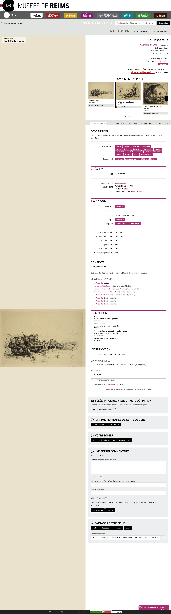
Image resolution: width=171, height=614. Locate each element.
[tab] (125, 116)
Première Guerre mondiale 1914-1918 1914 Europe (135, 159)
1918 (141, 191)
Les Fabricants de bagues (125, 102)
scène (118, 146)
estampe (163, 64)
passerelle (148, 149)
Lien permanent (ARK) (98, 533)
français (136, 146)
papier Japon (121, 223)
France (126, 189)
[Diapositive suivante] (166, 98)
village (118, 155)
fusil (135, 155)
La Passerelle (94, 101)
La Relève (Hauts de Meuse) (103, 295)
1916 (134, 191)
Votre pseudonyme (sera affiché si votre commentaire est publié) (113, 481)
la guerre (136, 149)
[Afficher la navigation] (7, 15)
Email (128, 528)
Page (36, 15)
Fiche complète (113, 424)
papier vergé (134, 223)
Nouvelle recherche (98, 23)
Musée (70, 15)
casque (127, 155)
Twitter (95, 528)
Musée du (108, 15)
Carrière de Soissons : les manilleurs (153, 107)
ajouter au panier (142, 31)
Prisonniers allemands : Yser (103, 292)
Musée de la (87, 15)
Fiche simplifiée (98, 424)
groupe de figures (122, 149)
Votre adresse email (97, 490)
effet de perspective (152, 152)
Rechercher (163, 23)
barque (158, 149)
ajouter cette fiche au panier (104, 440)
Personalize (118, 612)
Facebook (106, 528)
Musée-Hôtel (143, 15)
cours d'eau (120, 152)
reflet (131, 152)
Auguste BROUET (121, 183)
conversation (146, 155)
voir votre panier (161, 31)
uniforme (146, 146)
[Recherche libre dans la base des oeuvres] (136, 23)
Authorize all (96, 612)
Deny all (108, 612)
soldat (127, 146)
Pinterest (117, 528)
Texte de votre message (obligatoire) (103, 460)
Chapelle (127, 15)
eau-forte (120, 219)
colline (139, 152)
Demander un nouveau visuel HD (102, 409)
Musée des (53, 15)
